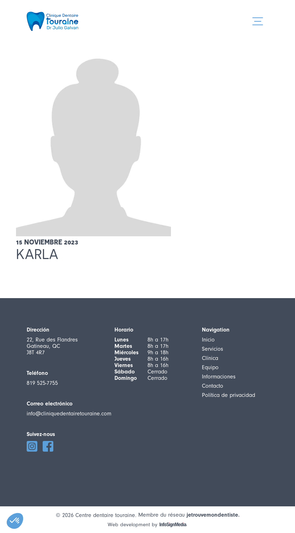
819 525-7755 (42, 383)
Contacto (212, 386)
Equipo (210, 367)
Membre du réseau (189, 515)
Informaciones (219, 376)
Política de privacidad (228, 395)
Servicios (212, 349)
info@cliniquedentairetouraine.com (69, 413)
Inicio (208, 340)
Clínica (210, 358)
